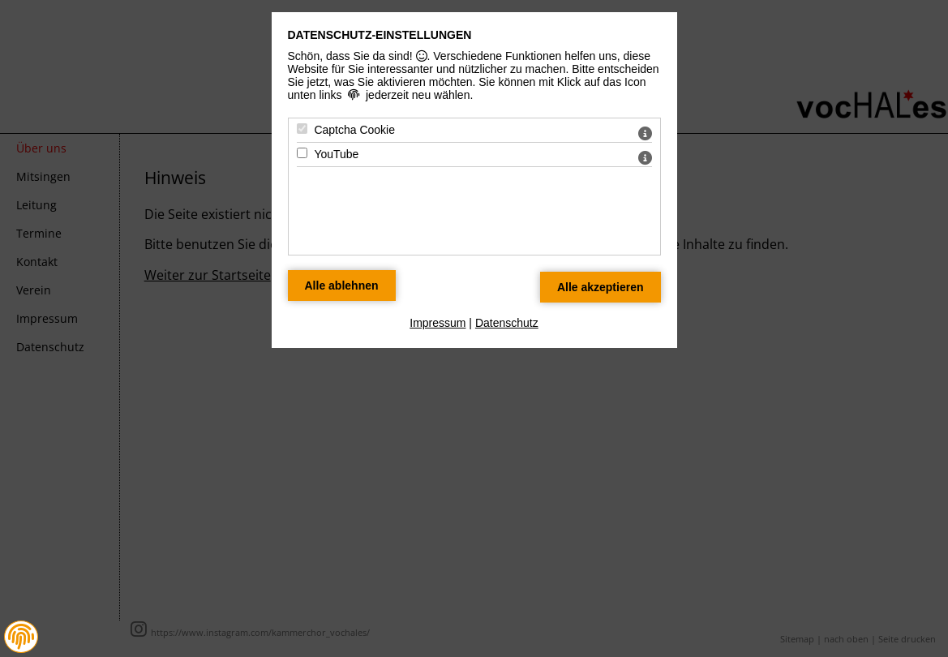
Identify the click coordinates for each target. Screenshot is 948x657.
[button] (21, 637)
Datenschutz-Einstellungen (380, 34)
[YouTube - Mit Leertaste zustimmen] (302, 153)
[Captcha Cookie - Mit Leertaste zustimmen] (302, 128)
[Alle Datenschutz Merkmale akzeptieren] (600, 287)
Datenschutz (506, 322)
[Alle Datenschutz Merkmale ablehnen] (342, 285)
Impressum (437, 322)
